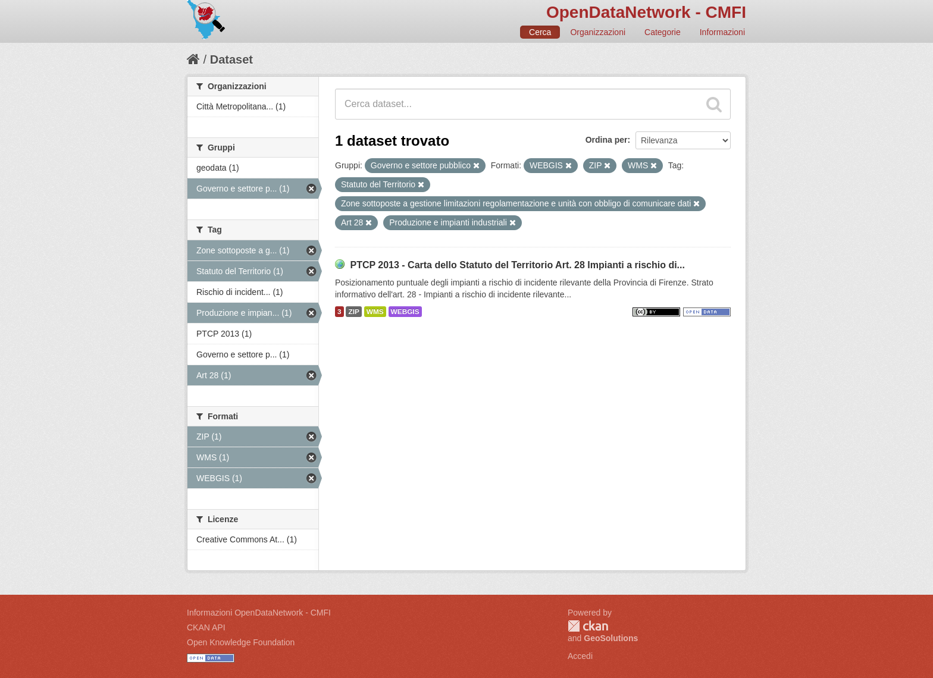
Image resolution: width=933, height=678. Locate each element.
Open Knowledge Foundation (241, 642)
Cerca (540, 32)
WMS (375, 311)
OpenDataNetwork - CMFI (646, 12)
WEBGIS (405, 311)
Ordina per (607, 140)
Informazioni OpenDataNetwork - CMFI (259, 612)
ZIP (353, 311)
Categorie (662, 32)
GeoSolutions (611, 638)
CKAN (588, 626)
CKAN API (206, 627)
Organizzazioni (597, 32)
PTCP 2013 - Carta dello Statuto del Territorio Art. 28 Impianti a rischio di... (517, 265)
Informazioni (722, 32)
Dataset (231, 59)
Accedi (580, 656)
